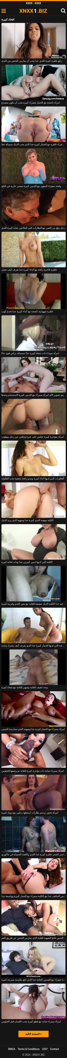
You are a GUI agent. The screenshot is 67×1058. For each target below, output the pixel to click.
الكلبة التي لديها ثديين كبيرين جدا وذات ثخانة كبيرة (27, 562)
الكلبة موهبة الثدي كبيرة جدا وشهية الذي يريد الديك (27, 520)
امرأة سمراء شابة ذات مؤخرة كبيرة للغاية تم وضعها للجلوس (32, 770)
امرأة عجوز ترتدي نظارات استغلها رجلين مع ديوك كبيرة (29, 812)
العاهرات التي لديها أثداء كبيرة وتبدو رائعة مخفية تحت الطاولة (32, 478)
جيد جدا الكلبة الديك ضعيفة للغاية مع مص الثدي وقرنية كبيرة (32, 603)
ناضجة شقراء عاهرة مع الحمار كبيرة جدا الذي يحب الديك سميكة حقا (33, 144)
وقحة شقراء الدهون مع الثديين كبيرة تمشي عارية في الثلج (31, 186)
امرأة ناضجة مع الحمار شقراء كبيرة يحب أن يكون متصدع (30, 102)
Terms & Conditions (29, 1049)
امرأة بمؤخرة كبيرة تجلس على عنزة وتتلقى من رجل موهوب (32, 436)
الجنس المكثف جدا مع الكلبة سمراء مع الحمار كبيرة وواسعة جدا (33, 896)
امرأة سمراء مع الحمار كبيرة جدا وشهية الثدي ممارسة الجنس (33, 729)
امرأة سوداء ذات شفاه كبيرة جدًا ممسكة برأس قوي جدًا (30, 353)
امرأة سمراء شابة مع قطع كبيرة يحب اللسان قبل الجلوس (31, 1021)
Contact (54, 1049)
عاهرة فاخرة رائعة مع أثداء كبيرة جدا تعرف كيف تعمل (29, 269)
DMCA (11, 1049)
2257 (45, 1049)
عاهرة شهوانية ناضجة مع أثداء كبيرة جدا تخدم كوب (27, 311)
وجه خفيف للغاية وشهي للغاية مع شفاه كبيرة (24, 687)
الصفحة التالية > (33, 1034)
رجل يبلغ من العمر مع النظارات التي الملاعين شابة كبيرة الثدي (33, 227)
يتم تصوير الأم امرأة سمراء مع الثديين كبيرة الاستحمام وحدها (32, 394)
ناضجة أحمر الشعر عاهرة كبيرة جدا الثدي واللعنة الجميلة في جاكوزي (33, 854)
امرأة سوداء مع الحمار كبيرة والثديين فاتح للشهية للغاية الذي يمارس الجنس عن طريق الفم (33, 937)
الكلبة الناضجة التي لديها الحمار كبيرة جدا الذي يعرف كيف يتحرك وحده (33, 645)
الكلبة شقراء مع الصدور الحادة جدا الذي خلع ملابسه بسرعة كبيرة (33, 979)
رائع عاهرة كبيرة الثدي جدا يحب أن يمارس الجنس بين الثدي (31, 60)
